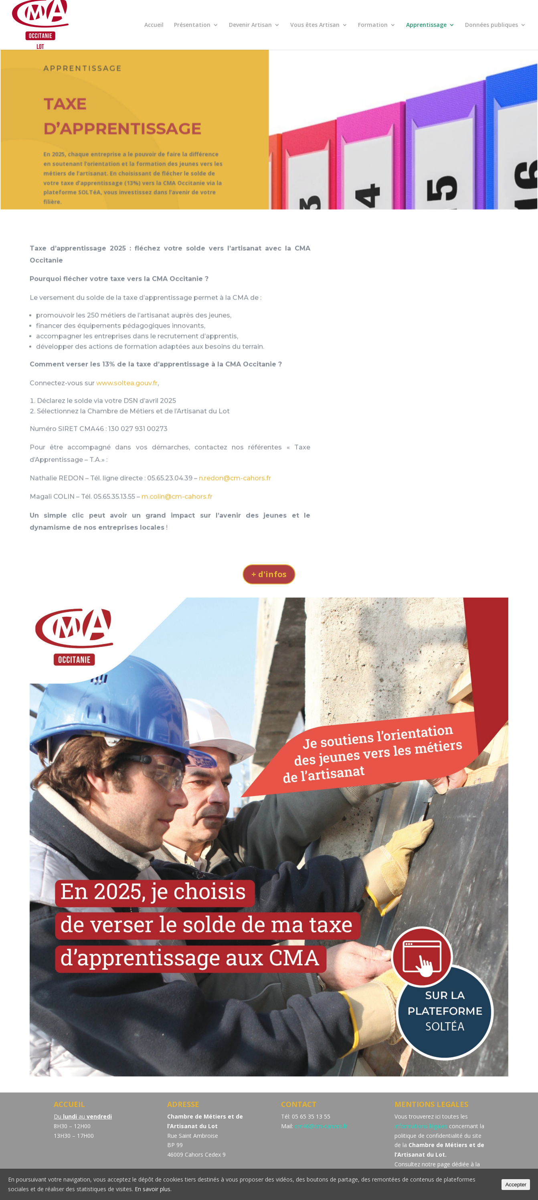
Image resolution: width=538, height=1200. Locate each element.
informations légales (420, 1126)
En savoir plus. (153, 1189)
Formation (373, 25)
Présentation (192, 25)
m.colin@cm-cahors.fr (177, 506)
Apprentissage (426, 25)
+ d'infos (269, 574)
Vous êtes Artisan (315, 25)
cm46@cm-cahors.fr (321, 1126)
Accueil (154, 25)
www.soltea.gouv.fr (127, 392)
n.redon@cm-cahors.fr (235, 487)
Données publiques (491, 25)
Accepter (515, 1185)
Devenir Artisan (250, 25)
